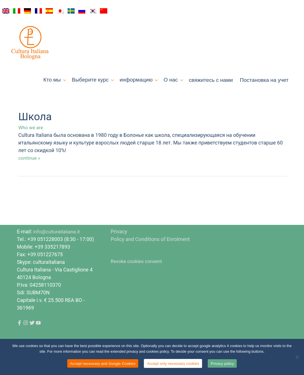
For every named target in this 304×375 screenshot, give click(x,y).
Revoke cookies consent (138, 277)
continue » (29, 174)
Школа (36, 133)
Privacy (119, 248)
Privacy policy (222, 363)
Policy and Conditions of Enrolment (150, 255)
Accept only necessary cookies (173, 363)
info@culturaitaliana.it (57, 248)
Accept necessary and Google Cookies (103, 363)
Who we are (31, 144)
